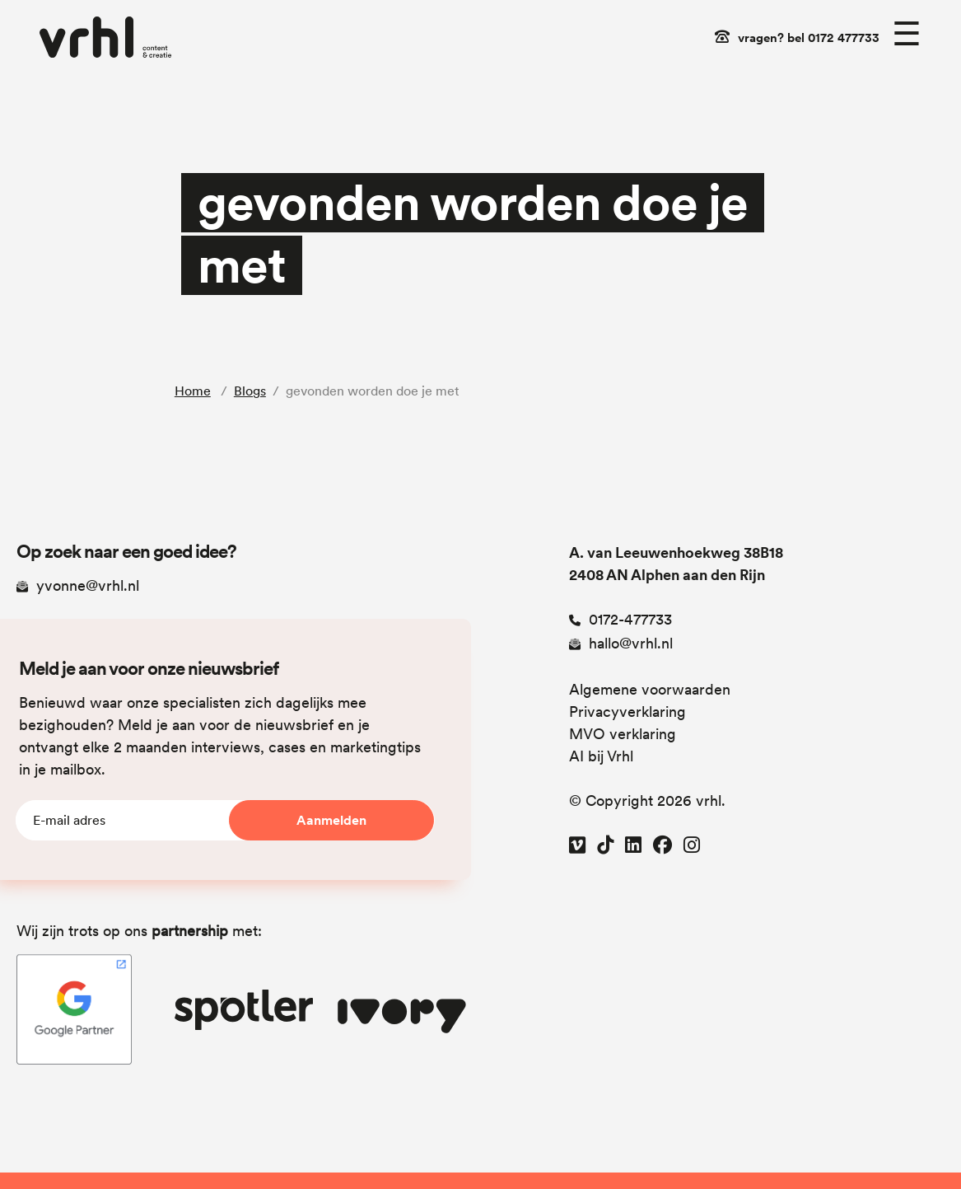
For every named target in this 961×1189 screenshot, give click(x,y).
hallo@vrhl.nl (621, 643)
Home (193, 391)
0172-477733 (620, 619)
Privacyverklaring (627, 711)
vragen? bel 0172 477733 (808, 37)
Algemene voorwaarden (649, 689)
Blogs (250, 391)
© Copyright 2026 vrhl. (647, 800)
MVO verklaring (622, 733)
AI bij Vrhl (601, 756)
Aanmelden (331, 820)
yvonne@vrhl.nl (77, 585)
